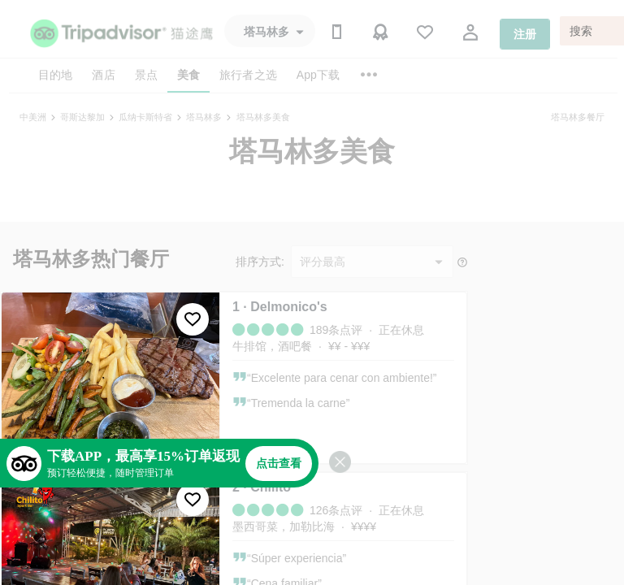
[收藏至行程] (192, 319)
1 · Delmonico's (279, 307)
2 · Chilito (261, 487)
